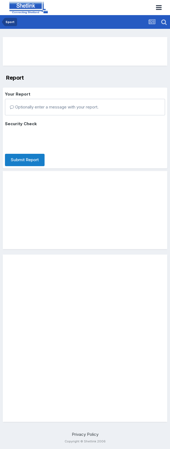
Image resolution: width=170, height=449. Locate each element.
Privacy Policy (85, 434)
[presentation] (47, 139)
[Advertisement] (85, 51)
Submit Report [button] (25, 159)
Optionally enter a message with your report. (54, 107)
